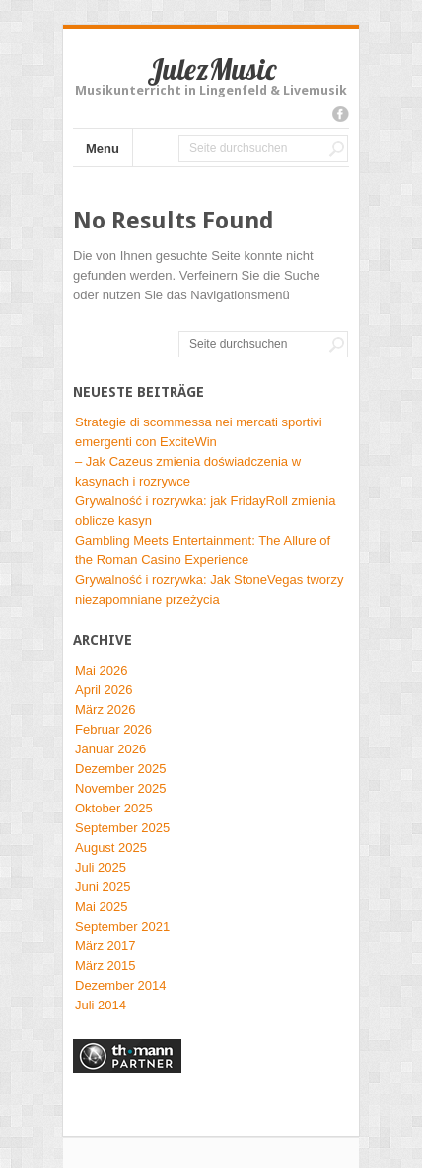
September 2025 (122, 827)
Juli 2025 (100, 867)
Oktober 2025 (114, 808)
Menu (102, 148)
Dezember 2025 (121, 768)
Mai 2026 (101, 670)
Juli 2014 (100, 1005)
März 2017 (105, 946)
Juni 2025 (102, 886)
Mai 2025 (101, 906)
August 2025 (111, 847)
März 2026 (105, 709)
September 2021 (122, 926)
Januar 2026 (110, 749)
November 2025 (121, 788)
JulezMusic (211, 69)
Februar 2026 (113, 729)
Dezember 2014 (121, 985)
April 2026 (104, 689)
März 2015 (105, 965)
